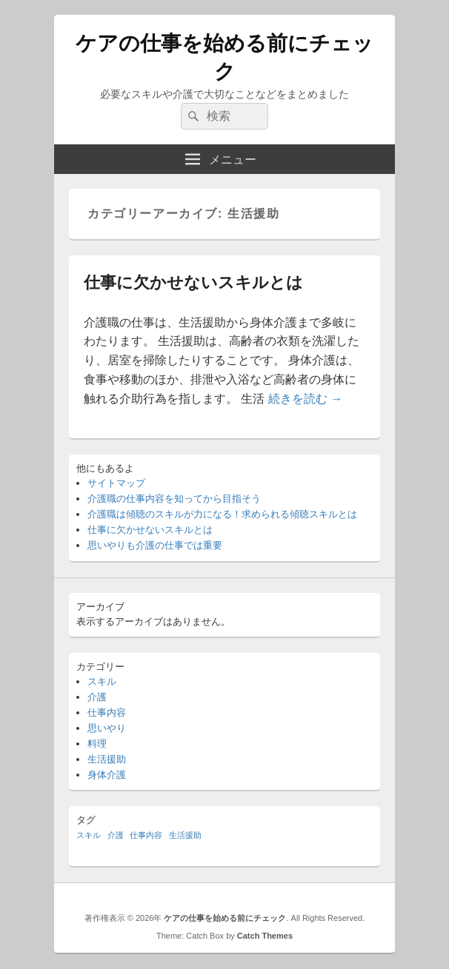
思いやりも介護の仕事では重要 (154, 545)
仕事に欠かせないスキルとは (193, 282)
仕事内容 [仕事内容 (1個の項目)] (146, 835)
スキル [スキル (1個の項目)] (88, 835)
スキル (101, 681)
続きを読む (305, 398)
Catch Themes (265, 935)
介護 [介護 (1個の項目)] (115, 835)
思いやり (106, 728)
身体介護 (106, 774)
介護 (97, 697)
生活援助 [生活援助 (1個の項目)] (185, 835)
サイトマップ (116, 483)
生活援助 (106, 759)
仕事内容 (106, 712)
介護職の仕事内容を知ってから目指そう (174, 498)
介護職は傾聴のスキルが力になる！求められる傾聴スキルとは (222, 514)
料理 (97, 743)
